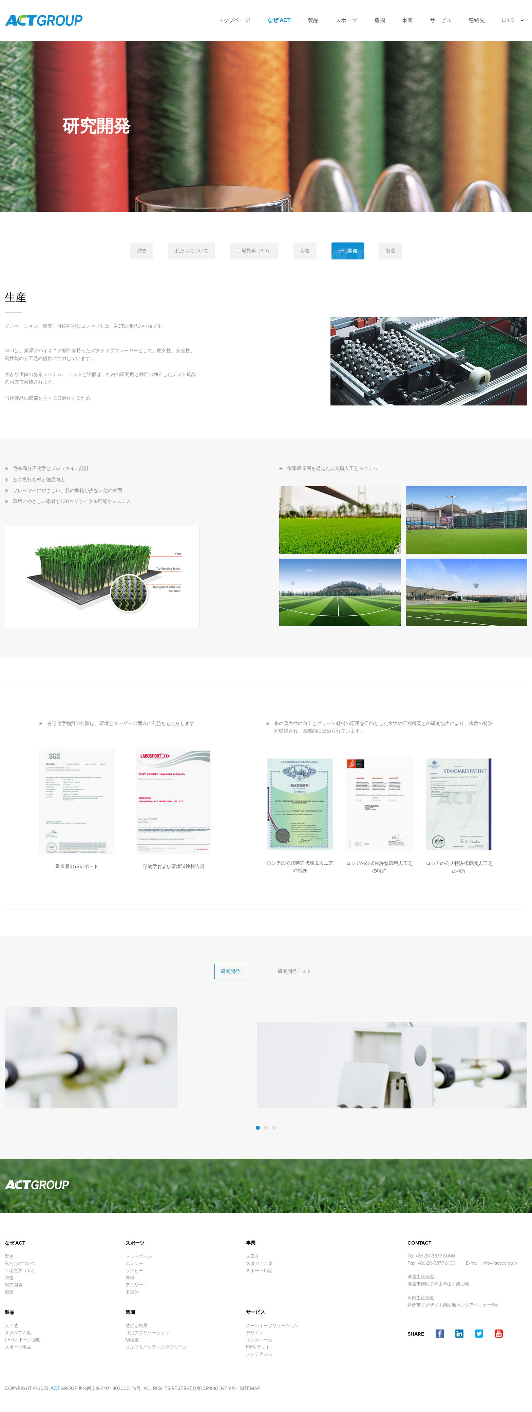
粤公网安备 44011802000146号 (109, 1389)
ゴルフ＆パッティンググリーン (156, 1347)
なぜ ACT (279, 20)
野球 (130, 1278)
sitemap (250, 1389)
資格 (305, 251)
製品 (313, 20)
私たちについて (191, 251)
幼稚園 (132, 1340)
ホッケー (134, 1264)
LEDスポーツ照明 (22, 1340)
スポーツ (346, 20)
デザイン (255, 1333)
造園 (379, 20)
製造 (390, 251)
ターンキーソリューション (272, 1326)
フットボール (139, 1256)
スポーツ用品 (18, 1347)
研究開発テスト (294, 971)
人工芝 (11, 1326)
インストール (259, 1340)
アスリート (137, 1285)
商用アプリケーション (148, 1333)
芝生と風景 (137, 1326)
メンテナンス (259, 1354)
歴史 (142, 251)
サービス (441, 20)
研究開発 (347, 251)
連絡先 (477, 20)
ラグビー (134, 1271)
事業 (407, 20)
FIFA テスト (258, 1347)
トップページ (234, 20)
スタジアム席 (18, 1333)
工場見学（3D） (254, 251)
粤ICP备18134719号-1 (218, 1389)
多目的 (132, 1292)
